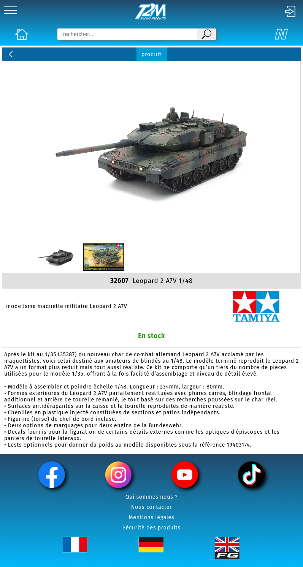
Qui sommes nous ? (151, 497)
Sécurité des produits (151, 527)
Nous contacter (151, 507)
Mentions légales (152, 517)
